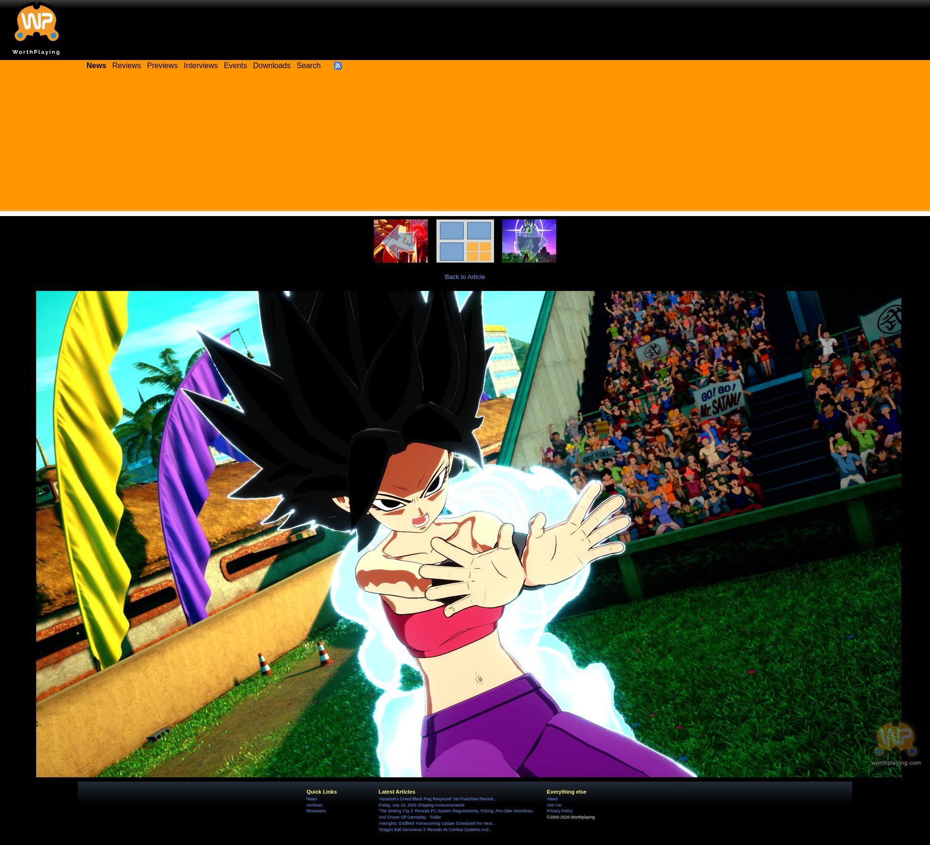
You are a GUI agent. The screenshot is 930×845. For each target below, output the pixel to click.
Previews (162, 65)
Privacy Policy (559, 811)
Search (309, 65)
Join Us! (554, 805)
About (552, 799)
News (312, 799)
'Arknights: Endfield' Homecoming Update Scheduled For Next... (437, 823)
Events (235, 65)
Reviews (126, 65)
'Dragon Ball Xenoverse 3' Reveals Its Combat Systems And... (435, 829)
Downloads (272, 65)
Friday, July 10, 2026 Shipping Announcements (422, 805)
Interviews (201, 65)
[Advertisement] (465, 144)
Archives (314, 805)
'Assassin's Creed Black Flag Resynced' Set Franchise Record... (437, 799)
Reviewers (316, 811)
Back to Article (465, 276)
